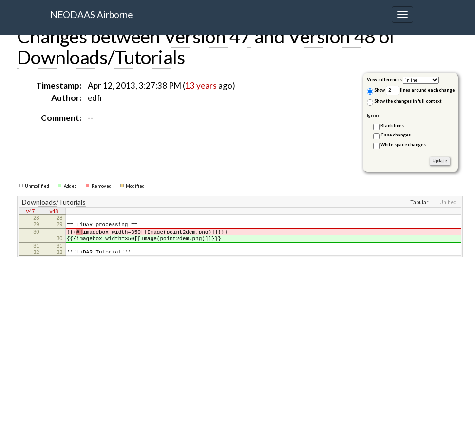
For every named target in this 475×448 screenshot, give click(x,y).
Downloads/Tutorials (101, 57)
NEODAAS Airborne (91, 14)
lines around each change (420, 90)
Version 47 (207, 36)
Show (376, 91)
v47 (30, 212)
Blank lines (392, 125)
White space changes (403, 144)
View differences (384, 79)
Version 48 (331, 36)
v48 (54, 212)
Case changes (395, 134)
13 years (201, 85)
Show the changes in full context (404, 102)
